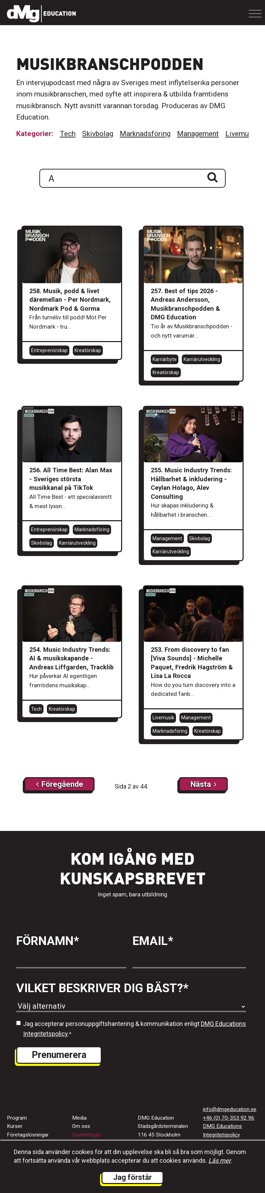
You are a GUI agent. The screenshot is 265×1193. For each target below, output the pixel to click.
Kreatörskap (88, 350)
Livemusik (241, 134)
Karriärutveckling (202, 359)
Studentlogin (86, 1135)
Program (17, 1118)
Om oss (81, 1126)
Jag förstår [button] (132, 1177)
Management (198, 134)
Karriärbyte (165, 359)
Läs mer (219, 1160)
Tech (68, 134)
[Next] (59, 784)
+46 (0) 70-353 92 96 (228, 1118)
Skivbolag (97, 134)
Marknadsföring (145, 134)
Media (79, 1118)
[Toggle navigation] (255, 13)
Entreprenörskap (49, 350)
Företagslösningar (28, 1135)
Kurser (14, 1126)
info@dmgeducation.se (229, 1109)
